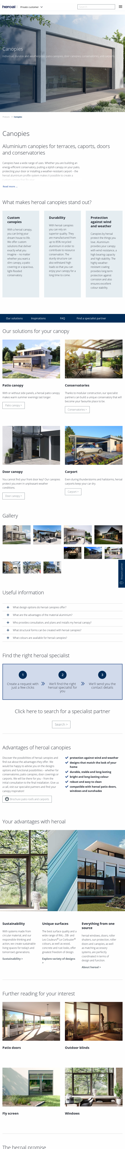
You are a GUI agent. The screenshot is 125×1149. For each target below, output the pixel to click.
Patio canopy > (13, 406)
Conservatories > (77, 410)
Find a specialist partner (87, 318)
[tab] (62, 607)
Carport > (73, 493)
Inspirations (38, 318)
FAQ (62, 318)
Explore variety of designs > (58, 960)
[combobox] (96, 6)
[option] (62, 71)
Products (6, 117)
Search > (61, 724)
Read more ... (10, 187)
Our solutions (14, 318)
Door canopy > (13, 497)
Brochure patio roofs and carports (27, 799)
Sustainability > (12, 959)
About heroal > (91, 967)
